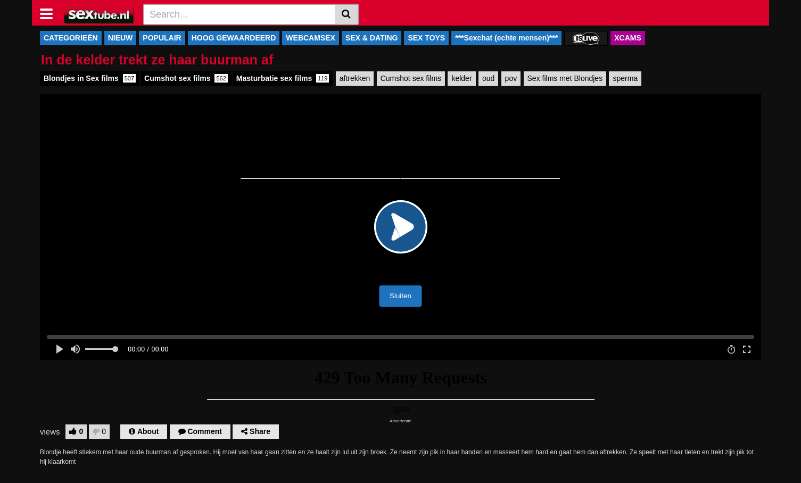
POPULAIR (162, 38)
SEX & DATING (371, 38)
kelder (461, 78)
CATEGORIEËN (71, 38)
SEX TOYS (426, 38)
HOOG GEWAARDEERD (234, 38)
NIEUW (120, 38)
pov (511, 78)
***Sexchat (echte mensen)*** (506, 38)
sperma (625, 78)
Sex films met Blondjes (565, 78)
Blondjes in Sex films (90, 78)
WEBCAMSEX (310, 38)
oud (488, 78)
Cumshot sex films (186, 78)
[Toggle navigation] (50, 13)
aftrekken (355, 78)
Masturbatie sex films (282, 78)
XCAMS (627, 38)
